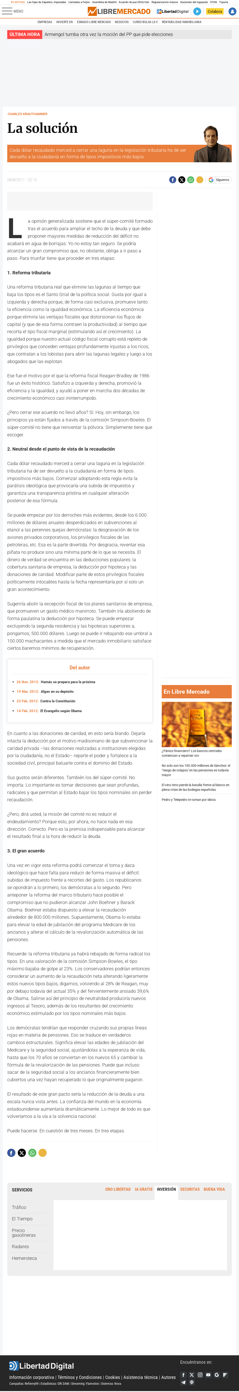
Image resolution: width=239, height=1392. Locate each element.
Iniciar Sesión (232, 11)
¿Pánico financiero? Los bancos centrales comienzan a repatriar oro (197, 730)
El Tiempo (22, 1219)
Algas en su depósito (47, 691)
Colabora (215, 11)
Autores (168, 1377)
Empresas (45, 22)
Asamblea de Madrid (104, 2)
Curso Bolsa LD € (145, 22)
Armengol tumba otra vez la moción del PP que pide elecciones (109, 34)
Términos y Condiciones (80, 1377)
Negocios (122, 22)
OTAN (213, 2)
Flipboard (183, 1382)
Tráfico (19, 1207)
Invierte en (64, 22)
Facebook (183, 1374)
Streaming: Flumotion (85, 1384)
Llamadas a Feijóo (79, 2)
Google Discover (218, 1374)
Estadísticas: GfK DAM (55, 1384)
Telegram (192, 1382)
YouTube (210, 1374)
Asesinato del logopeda (194, 2)
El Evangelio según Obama (51, 711)
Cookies (112, 1377)
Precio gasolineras (24, 1233)
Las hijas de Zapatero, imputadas (46, 2)
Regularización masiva (164, 2)
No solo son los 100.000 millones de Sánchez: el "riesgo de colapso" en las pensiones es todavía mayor (196, 770)
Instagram (201, 1374)
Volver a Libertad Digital (172, 11)
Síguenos (222, 179)
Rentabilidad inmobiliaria (181, 22)
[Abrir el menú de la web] (44, 11)
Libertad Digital (94, 1366)
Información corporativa (31, 1377)
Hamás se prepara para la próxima (58, 682)
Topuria (223, 2)
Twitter (192, 1374)
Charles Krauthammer (27, 114)
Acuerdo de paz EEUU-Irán (134, 2)
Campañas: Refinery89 (24, 1384)
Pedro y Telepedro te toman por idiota (189, 800)
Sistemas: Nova (111, 1384)
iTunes (201, 1382)
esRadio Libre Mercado (94, 22)
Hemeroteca (24, 1258)
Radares (20, 1246)
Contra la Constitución (47, 701)
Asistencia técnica (140, 1377)
